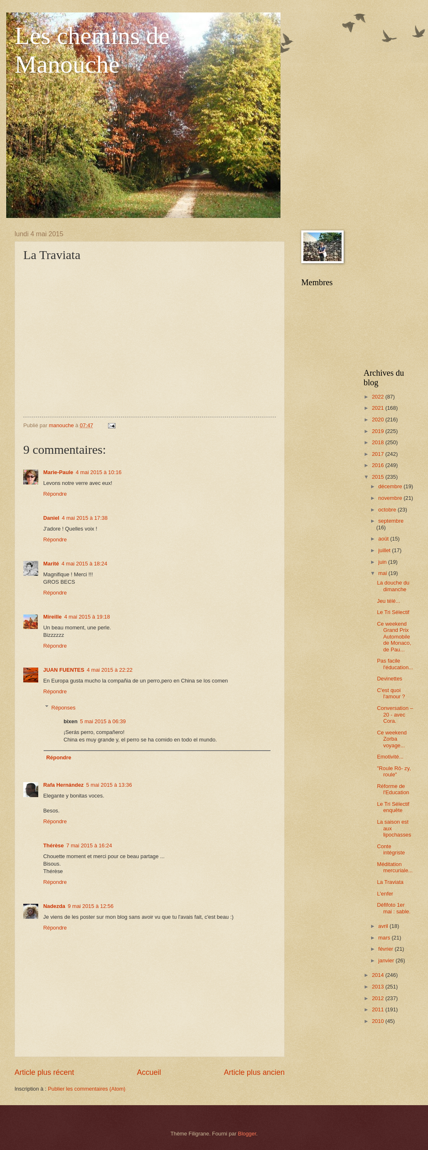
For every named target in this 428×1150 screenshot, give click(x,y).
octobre (388, 509)
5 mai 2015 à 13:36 (109, 785)
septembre (390, 521)
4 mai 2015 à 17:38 (85, 518)
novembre (390, 498)
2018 (378, 442)
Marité (51, 563)
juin (383, 562)
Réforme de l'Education (393, 789)
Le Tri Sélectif (393, 612)
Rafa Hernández (63, 785)
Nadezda (54, 906)
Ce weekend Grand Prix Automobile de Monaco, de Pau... (394, 637)
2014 (378, 975)
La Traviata (390, 882)
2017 (378, 454)
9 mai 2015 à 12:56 (90, 906)
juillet (385, 550)
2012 (378, 998)
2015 (378, 477)
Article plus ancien (254, 1072)
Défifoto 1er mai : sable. (394, 908)
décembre (390, 486)
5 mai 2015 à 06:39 (103, 721)
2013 (378, 987)
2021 (378, 408)
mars (384, 938)
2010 (378, 1021)
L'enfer (385, 894)
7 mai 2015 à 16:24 (89, 845)
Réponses (64, 707)
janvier (387, 960)
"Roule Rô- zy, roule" (394, 771)
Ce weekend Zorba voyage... (392, 739)
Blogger (247, 1133)
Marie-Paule (58, 472)
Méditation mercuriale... (395, 867)
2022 (378, 397)
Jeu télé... (388, 601)
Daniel (51, 518)
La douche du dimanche (393, 586)
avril (383, 926)
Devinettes (389, 678)
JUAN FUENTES (63, 670)
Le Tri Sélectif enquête (393, 807)
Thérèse (53, 845)
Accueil (149, 1072)
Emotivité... (390, 757)
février (386, 949)
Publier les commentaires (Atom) (86, 1089)
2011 (378, 1009)
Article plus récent (44, 1072)
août (384, 539)
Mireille (52, 617)
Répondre (55, 494)
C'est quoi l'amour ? (391, 693)
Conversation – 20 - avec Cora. (395, 714)
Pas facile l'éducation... (395, 664)
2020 (378, 419)
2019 (378, 431)
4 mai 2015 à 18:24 (84, 563)
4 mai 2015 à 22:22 (110, 670)
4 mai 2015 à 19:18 (87, 617)
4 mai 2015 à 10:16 (98, 472)
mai (383, 573)
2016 (378, 465)
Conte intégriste (391, 849)
